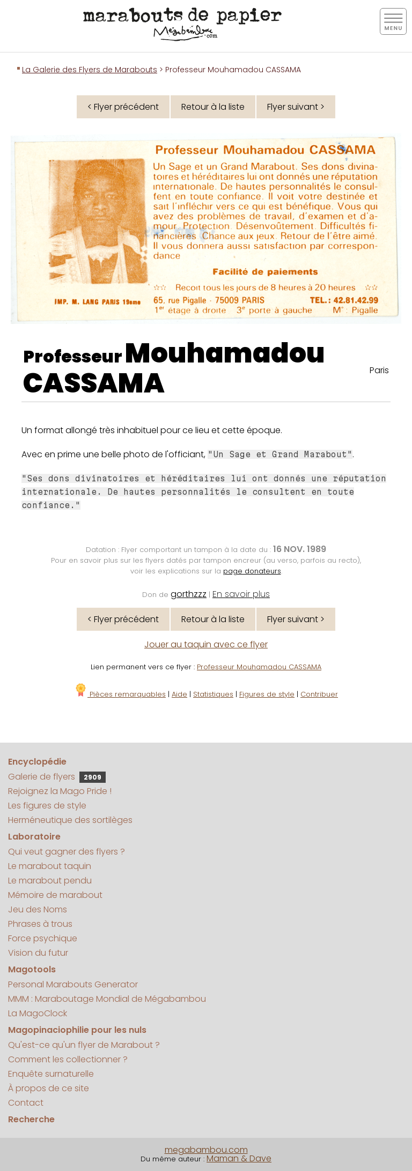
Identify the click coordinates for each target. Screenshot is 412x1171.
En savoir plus (241, 594)
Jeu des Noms (37, 909)
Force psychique (42, 938)
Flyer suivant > (296, 107)
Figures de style (267, 694)
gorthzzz (189, 594)
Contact (25, 1103)
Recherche (31, 1119)
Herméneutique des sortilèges (70, 820)
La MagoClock (37, 1013)
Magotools (32, 969)
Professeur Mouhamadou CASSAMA (259, 667)
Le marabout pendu (50, 880)
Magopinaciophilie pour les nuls (77, 1030)
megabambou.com (206, 1150)
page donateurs (252, 571)
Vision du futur (38, 953)
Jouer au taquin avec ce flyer (206, 644)
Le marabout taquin (49, 866)
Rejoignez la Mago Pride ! (60, 791)
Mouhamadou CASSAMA (174, 368)
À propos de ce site (48, 1088)
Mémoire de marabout (55, 895)
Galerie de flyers (57, 776)
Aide (179, 694)
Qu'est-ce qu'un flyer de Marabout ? (84, 1045)
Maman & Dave (239, 1158)
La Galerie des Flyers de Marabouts (89, 69)
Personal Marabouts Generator (73, 984)
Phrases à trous (40, 924)
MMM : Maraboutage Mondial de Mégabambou (107, 999)
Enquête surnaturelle (51, 1074)
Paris (379, 370)
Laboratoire (34, 836)
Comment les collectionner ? (68, 1059)
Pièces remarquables (120, 694)
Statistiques (213, 694)
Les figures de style (47, 805)
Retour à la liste (213, 107)
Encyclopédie (37, 762)
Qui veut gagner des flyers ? (66, 851)
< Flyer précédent (123, 107)
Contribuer (319, 694)
